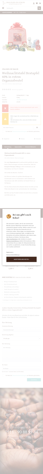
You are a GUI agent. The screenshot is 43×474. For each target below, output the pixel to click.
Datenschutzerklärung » (13, 255)
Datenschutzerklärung (12, 241)
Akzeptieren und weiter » (21, 259)
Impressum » (10, 252)
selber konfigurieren (12, 239)
